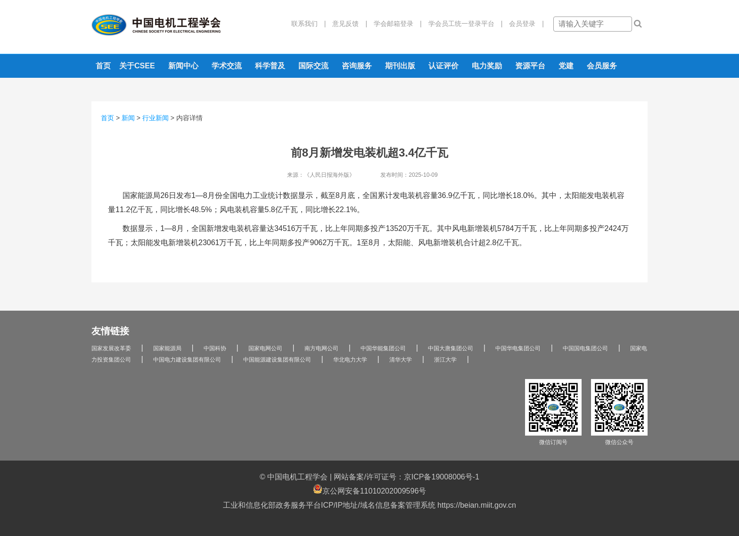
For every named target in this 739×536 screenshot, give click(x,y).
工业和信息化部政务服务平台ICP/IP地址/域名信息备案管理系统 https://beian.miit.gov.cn (369, 505)
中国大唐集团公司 (450, 348)
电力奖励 (487, 66)
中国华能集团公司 (383, 348)
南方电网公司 (321, 348)
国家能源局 (167, 348)
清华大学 (400, 359)
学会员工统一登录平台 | (462, 23)
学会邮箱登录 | (394, 23)
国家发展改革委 (111, 348)
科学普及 (270, 66)
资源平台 (530, 66)
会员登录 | (523, 23)
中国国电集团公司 (585, 348)
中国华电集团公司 (518, 348)
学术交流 (227, 66)
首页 (103, 66)
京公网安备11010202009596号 (370, 489)
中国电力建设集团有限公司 (187, 359)
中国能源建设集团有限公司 (277, 359)
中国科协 (215, 348)
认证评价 (443, 66)
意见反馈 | (346, 23)
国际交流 (313, 66)
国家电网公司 (265, 348)
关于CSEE (137, 66)
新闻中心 (183, 66)
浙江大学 (445, 359)
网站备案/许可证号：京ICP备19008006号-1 (406, 477)
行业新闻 (155, 118)
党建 (566, 66)
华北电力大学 (350, 359)
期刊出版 (400, 66)
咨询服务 (357, 66)
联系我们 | (308, 23)
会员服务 (602, 66)
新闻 (128, 118)
